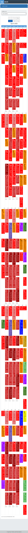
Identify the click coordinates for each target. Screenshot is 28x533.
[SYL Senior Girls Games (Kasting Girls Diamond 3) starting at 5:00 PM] (17, 393)
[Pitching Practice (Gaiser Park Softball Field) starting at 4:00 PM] (17, 34)
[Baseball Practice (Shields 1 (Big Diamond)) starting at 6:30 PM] (21, 80)
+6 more (13, 111)
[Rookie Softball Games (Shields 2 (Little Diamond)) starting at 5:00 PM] (10, 282)
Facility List (4, 11)
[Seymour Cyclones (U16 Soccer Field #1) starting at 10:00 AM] (25, 379)
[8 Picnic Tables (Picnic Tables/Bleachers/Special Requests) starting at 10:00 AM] (25, 58)
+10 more (10, 198)
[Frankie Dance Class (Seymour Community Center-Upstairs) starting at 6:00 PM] (21, 180)
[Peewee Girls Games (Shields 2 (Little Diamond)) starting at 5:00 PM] (6, 270)
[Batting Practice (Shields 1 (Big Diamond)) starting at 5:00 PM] (25, 281)
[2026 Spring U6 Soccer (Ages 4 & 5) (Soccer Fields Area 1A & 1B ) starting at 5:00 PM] (10, 231)
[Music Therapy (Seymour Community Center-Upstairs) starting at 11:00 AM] (14, 48)
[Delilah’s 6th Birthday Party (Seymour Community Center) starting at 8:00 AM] (3, 431)
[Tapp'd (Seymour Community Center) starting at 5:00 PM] (6, 57)
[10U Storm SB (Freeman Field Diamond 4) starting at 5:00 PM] (17, 70)
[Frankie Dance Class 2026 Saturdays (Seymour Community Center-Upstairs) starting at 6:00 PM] (25, 72)
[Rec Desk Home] (8, 2)
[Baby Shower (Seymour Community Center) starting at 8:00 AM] (25, 118)
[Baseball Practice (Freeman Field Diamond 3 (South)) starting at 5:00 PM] (10, 180)
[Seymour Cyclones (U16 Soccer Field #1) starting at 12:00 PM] (25, 257)
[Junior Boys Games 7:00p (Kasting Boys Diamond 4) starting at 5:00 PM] (6, 258)
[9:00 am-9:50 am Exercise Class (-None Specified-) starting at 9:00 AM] (6, 36)
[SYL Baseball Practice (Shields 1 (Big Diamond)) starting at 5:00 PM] (10, 81)
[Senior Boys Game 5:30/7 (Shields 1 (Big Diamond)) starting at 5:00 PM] (6, 282)
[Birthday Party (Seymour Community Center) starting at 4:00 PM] (21, 340)
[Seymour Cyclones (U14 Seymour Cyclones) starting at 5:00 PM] (21, 227)
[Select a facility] (14, 14)
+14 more (17, 303)
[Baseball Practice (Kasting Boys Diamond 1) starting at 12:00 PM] (3, 311)
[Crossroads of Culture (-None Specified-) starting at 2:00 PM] (25, 497)
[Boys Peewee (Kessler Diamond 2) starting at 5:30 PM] (10, 103)
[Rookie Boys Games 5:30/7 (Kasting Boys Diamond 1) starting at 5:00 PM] (10, 271)
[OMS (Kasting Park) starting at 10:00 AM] (25, 167)
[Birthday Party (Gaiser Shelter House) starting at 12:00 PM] (25, 391)
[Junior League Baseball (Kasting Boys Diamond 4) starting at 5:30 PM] (6, 104)
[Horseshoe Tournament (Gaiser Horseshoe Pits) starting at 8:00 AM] (25, 227)
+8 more (10, 111)
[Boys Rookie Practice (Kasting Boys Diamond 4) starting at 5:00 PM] (10, 59)
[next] (13, 18)
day (18, 21)
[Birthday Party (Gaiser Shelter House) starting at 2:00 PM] (3, 324)
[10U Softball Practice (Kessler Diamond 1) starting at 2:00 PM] (3, 48)
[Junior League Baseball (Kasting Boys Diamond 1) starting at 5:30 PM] (6, 93)
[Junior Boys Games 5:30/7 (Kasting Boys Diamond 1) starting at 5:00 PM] (6, 245)
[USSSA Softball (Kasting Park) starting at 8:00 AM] (23, 308)
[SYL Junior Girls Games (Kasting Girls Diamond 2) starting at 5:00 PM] (6, 296)
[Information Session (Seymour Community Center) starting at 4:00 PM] (17, 213)
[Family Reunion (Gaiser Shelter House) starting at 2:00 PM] (25, 269)
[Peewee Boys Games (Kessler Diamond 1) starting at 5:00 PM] (10, 244)
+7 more (6, 198)
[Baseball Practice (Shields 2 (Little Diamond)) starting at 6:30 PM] (21, 92)
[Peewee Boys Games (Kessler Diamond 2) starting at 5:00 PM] (10, 257)
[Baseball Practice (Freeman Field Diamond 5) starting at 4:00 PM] (3, 59)
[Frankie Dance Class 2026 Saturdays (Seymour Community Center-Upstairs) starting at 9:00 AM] (25, 157)
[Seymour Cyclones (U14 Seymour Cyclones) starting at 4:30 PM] (3, 484)
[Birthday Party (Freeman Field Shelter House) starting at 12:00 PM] (25, 180)
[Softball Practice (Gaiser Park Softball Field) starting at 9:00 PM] (25, 294)
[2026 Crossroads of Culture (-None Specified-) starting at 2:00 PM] (25, 485)
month (10, 21)
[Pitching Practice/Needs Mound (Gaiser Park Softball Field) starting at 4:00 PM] (10, 34)
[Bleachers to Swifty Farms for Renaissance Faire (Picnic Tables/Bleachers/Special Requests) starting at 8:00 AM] (21, 327)
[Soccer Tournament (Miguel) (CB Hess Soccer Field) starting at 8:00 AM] (25, 416)
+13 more (17, 111)
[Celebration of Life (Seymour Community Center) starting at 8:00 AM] (3, 214)
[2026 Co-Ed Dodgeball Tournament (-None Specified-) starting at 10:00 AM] (25, 367)
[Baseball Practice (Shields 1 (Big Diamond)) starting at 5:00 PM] (21, 69)
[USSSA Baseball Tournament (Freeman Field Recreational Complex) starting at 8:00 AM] (23, 33)
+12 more (17, 198)
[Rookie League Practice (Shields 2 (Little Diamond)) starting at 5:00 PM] (10, 70)
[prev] (10, 18)
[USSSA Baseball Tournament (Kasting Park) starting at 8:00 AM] (3, 33)
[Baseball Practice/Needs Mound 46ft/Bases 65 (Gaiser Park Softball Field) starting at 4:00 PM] (3, 121)
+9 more (6, 111)
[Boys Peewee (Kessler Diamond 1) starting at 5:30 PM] (10, 91)
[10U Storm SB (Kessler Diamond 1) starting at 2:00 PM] (3, 257)
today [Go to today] (17, 18)
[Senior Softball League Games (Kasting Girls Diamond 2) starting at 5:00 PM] (10, 296)
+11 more (17, 506)
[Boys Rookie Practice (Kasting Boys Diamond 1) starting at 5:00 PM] (10, 48)
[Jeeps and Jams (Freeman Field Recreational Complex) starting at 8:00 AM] (25, 341)
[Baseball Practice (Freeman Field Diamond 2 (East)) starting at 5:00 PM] (6, 70)
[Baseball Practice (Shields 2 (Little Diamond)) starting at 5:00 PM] (21, 169)
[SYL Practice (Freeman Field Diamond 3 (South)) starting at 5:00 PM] (6, 169)
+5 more (13, 303)
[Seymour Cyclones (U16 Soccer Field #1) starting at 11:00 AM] (3, 447)
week (14, 21)
